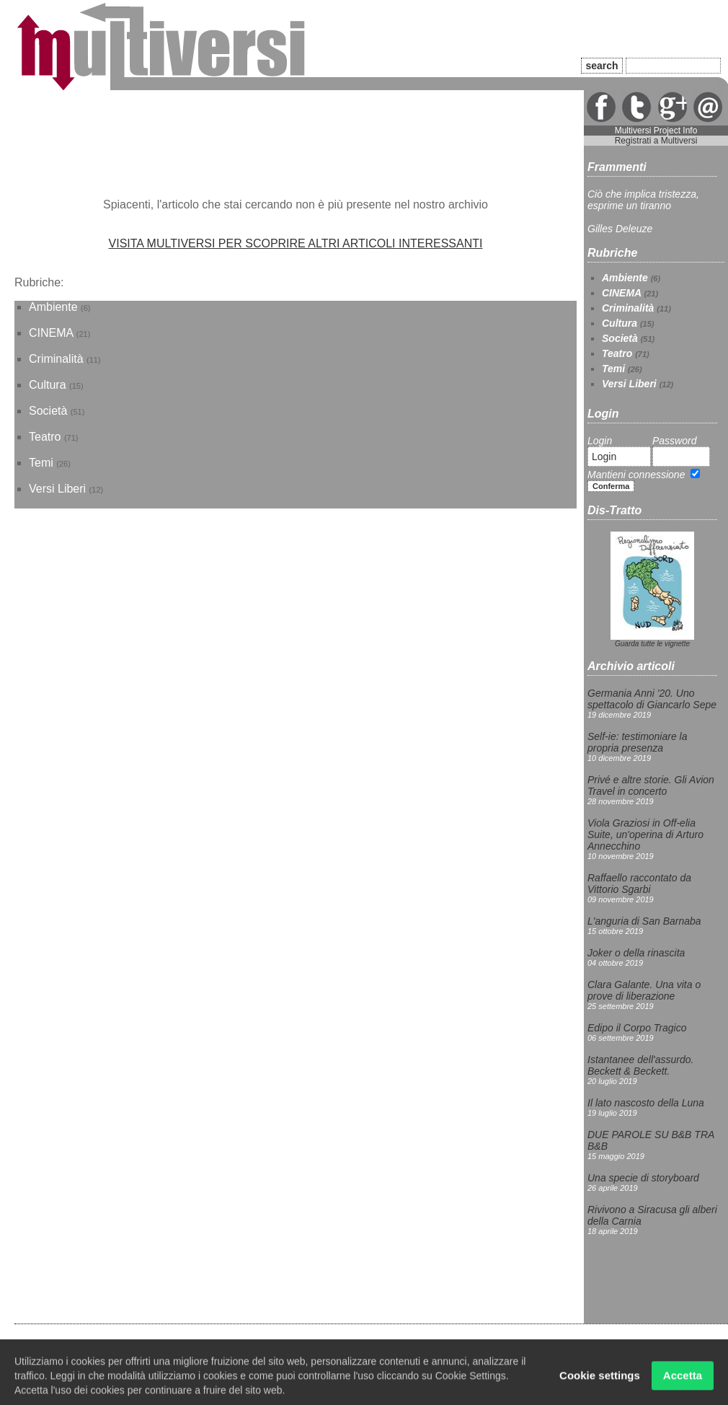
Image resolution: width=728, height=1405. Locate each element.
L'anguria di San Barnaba (644, 921)
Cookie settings (599, 1379)
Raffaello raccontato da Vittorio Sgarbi (639, 883)
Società (48, 411)
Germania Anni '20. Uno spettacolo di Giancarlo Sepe (651, 698)
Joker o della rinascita (636, 953)
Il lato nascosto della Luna (645, 1103)
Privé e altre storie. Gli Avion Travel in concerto (650, 785)
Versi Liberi (57, 489)
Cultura (47, 385)
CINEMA (51, 333)
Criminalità (56, 359)
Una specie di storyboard (643, 1178)
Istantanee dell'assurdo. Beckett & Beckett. (640, 1065)
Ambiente (53, 307)
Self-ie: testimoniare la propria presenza (637, 742)
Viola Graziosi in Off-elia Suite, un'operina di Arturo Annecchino (645, 834)
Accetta (682, 1379)
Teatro (45, 437)
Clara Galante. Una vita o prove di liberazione (644, 990)
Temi (41, 463)
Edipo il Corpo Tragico (636, 1028)
